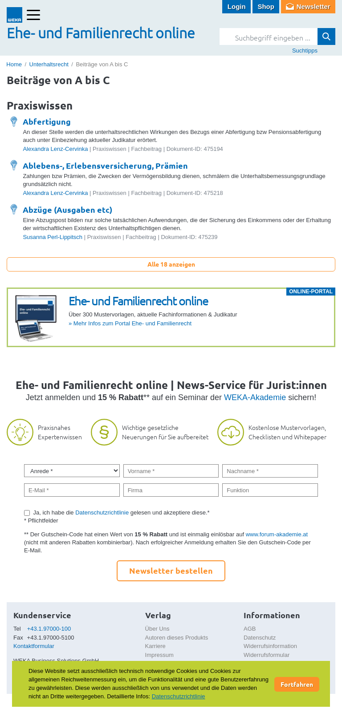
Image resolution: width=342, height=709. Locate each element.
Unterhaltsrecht (49, 64)
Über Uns (157, 628)
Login (237, 6)
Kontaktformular (33, 646)
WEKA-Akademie (255, 397)
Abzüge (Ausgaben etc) (67, 209)
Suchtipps (305, 50)
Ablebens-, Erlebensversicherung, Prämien (105, 165)
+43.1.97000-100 (49, 628)
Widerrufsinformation (270, 646)
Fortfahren (297, 684)
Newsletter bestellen (171, 570)
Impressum (159, 655)
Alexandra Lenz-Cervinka (55, 149)
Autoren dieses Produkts (176, 637)
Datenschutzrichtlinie (102, 512)
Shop (265, 6)
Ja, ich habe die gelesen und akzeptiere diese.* (121, 512)
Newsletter (313, 6)
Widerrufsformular (266, 655)
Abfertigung (47, 121)
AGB (250, 628)
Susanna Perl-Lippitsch (52, 237)
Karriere (155, 646)
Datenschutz (260, 637)
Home (14, 64)
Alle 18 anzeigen (171, 264)
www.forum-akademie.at (277, 534)
